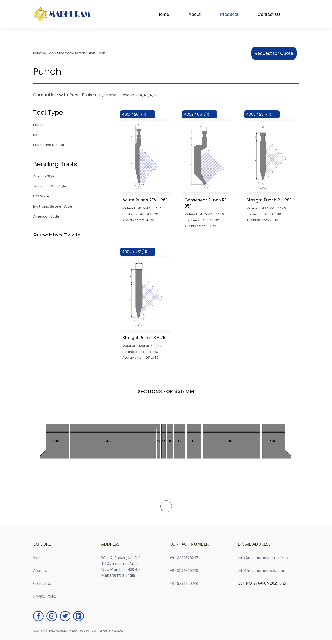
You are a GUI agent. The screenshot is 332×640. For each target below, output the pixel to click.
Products (229, 14)
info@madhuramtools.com (261, 570)
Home (163, 14)
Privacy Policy (44, 596)
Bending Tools (44, 53)
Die (35, 134)
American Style (46, 216)
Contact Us (269, 14)
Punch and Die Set (49, 144)
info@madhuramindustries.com (265, 557)
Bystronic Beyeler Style (52, 206)
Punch (38, 124)
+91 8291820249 (184, 583)
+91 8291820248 (184, 570)
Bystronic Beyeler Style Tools (82, 53)
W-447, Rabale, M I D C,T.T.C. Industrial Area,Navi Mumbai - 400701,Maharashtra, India (121, 566)
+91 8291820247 (184, 557)
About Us (41, 570)
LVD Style (41, 196)
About (194, 14)
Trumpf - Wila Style (49, 186)
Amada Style (44, 176)
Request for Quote (274, 53)
